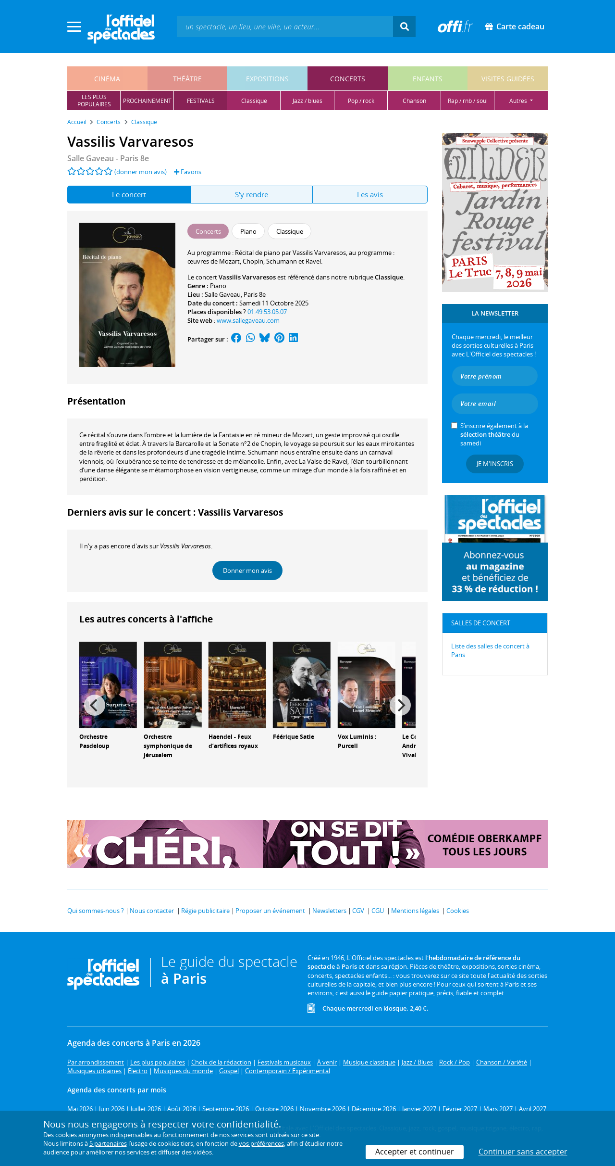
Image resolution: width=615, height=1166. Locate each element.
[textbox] (285, 26)
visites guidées (507, 78)
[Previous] (94, 705)
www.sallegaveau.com (248, 320)
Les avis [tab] (370, 194)
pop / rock (361, 101)
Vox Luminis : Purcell (357, 741)
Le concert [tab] (129, 194)
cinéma (107, 78)
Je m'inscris (495, 463)
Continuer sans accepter (523, 1151)
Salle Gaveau (223, 294)
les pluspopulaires (94, 100)
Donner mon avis (247, 570)
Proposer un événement (270, 910)
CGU (377, 910)
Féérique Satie (293, 737)
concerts (347, 78)
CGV (358, 910)
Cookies (457, 910)
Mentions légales (415, 910)
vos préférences (261, 1143)
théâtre (187, 78)
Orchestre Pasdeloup (94, 741)
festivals (201, 101)
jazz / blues (307, 101)
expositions (267, 78)
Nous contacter (152, 910)
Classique (389, 277)
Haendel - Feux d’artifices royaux (233, 741)
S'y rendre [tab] (251, 194)
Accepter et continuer (414, 1151)
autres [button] (519, 101)
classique (254, 101)
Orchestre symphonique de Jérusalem (168, 746)
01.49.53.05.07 (267, 311)
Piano (218, 285)
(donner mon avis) (140, 171)
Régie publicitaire (205, 910)
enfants (428, 78)
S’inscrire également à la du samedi (494, 434)
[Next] (400, 705)
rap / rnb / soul (468, 101)
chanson (414, 101)
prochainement (147, 101)
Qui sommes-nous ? (95, 910)
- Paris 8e (108, 158)
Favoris (187, 171)
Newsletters (329, 910)
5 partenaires (108, 1143)
